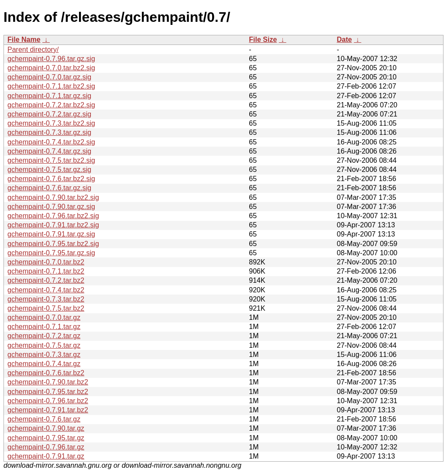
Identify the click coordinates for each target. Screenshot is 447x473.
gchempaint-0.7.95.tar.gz (45, 438)
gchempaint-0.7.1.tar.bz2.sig (51, 86)
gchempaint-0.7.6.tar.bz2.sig (51, 178)
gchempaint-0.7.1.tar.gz (43, 326)
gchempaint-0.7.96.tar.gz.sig (51, 58)
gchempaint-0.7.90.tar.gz (45, 428)
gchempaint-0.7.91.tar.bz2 (47, 410)
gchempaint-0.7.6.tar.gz (43, 419)
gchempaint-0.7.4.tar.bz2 (45, 290)
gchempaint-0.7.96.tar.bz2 (47, 400)
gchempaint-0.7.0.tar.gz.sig (49, 77)
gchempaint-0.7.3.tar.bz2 (45, 299)
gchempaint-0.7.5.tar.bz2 (45, 308)
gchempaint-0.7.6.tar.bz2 (45, 373)
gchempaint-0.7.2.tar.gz (43, 335)
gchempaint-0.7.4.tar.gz (43, 363)
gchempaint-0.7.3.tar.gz (43, 354)
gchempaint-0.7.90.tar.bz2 (47, 382)
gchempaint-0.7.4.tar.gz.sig (49, 151)
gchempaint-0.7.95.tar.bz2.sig (53, 243)
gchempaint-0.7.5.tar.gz (43, 345)
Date (344, 39)
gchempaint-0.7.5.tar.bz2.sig (51, 160)
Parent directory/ (32, 49)
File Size (263, 39)
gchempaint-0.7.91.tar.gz (45, 456)
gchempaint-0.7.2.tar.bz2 (45, 280)
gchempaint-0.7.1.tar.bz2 (45, 271)
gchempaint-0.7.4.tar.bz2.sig (51, 142)
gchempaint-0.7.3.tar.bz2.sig (51, 123)
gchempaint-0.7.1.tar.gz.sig (49, 95)
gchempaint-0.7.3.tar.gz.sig (49, 132)
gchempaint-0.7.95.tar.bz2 (47, 391)
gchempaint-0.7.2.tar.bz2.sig (51, 105)
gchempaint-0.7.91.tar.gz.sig (51, 234)
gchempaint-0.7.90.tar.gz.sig (51, 206)
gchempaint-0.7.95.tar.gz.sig (51, 253)
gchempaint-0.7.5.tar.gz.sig (49, 169)
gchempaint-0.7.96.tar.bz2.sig (53, 215)
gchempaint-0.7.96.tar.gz (45, 447)
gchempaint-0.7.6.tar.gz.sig (49, 188)
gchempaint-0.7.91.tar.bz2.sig (53, 225)
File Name (24, 39)
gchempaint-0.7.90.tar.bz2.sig (53, 197)
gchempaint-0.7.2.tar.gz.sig (49, 114)
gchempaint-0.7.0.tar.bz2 (45, 262)
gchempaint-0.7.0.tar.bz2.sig (51, 68)
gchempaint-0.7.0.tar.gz (43, 317)
